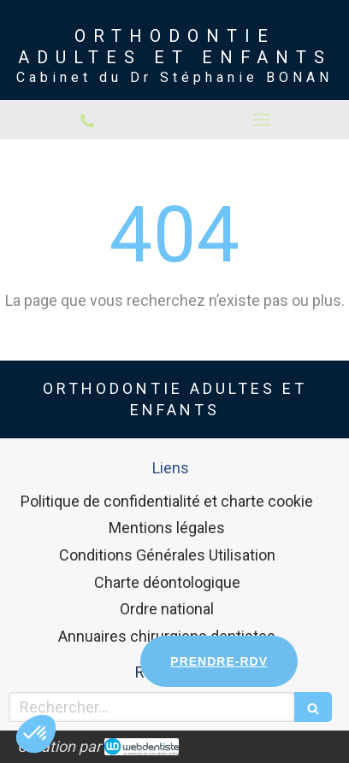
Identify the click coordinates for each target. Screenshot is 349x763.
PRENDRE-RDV (219, 661)
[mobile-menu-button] (261, 120)
